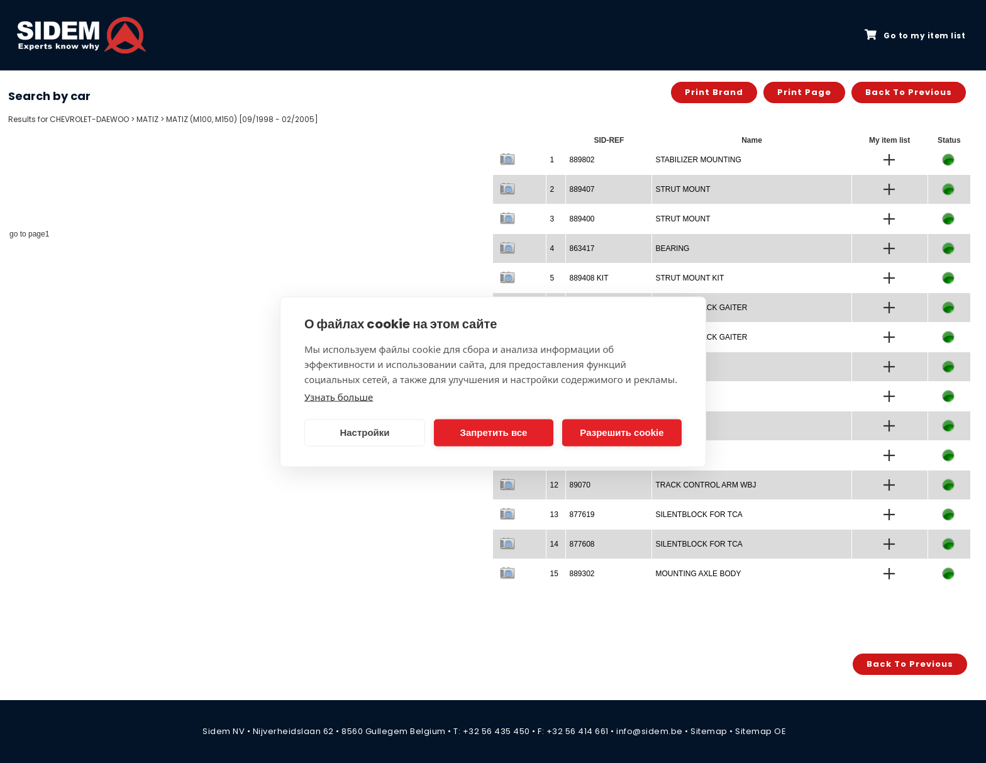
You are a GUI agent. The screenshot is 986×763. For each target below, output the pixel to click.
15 (554, 573)
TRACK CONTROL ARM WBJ (705, 485)
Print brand (714, 92)
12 (554, 485)
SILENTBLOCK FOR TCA (698, 514)
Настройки (364, 432)
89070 (579, 485)
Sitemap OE (760, 731)
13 (554, 514)
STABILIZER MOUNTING (698, 159)
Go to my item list (915, 35)
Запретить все (494, 432)
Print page (804, 92)
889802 (581, 159)
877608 (581, 544)
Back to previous (908, 92)
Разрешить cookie (621, 432)
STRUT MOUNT (682, 189)
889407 (581, 189)
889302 (581, 573)
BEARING (672, 248)
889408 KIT (588, 278)
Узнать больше (338, 396)
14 (554, 544)
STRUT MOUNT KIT (689, 278)
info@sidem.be (649, 731)
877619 (581, 514)
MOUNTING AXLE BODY (698, 573)
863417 (581, 248)
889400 (581, 218)
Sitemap (709, 731)
